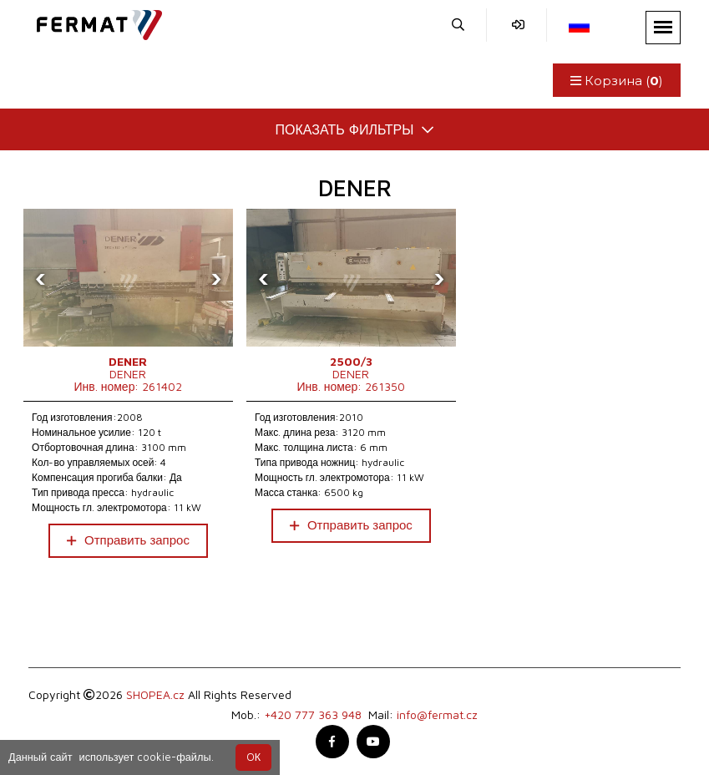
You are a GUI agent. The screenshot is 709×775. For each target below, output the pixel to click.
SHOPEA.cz (155, 694)
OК (253, 757)
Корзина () (616, 81)
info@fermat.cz (437, 714)
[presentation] (40, 278)
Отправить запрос (128, 540)
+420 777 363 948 (313, 714)
